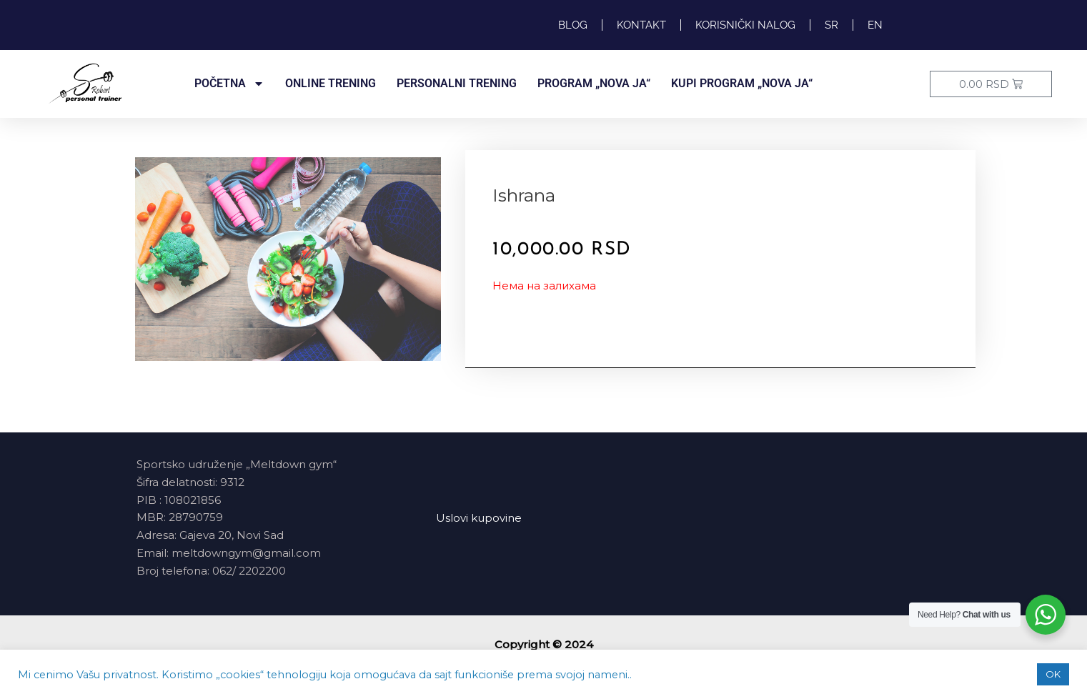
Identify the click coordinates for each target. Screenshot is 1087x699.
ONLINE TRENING (330, 83)
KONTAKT (641, 25)
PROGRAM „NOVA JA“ (593, 83)
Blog (572, 25)
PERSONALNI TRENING (457, 83)
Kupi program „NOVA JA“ (742, 83)
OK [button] (1053, 674)
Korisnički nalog (745, 25)
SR (831, 25)
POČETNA (229, 83)
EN (875, 25)
